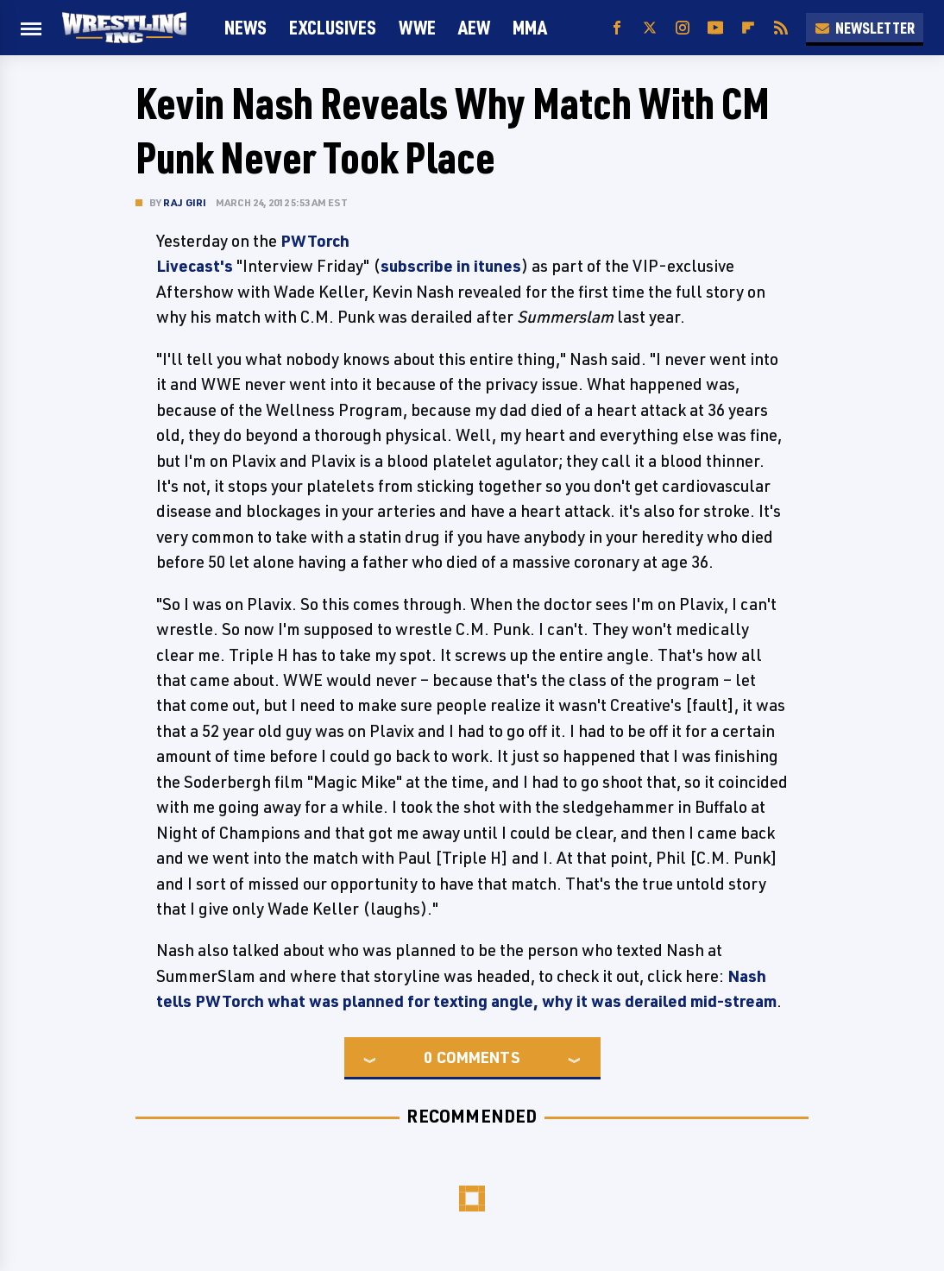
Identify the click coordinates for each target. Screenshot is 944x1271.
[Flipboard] (748, 28)
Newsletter (865, 27)
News (245, 27)
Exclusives (332, 27)
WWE (417, 27)
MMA (530, 27)
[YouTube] (715, 28)
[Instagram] (682, 28)
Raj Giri (185, 202)
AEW (474, 27)
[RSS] (781, 28)
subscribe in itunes (451, 265)
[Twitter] (650, 28)
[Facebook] (617, 28)
